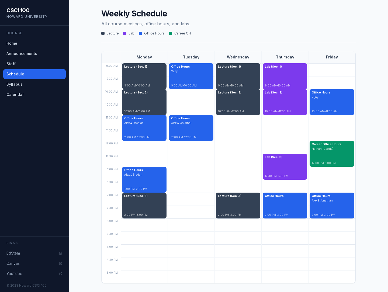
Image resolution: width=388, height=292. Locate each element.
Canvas (34, 263)
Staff (11, 63)
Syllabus (14, 84)
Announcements (21, 53)
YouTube (34, 273)
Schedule (15, 74)
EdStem (34, 253)
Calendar (15, 94)
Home (11, 43)
